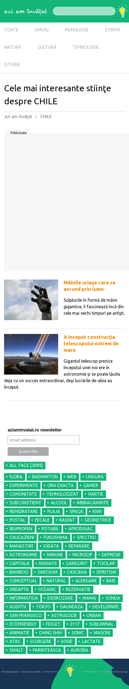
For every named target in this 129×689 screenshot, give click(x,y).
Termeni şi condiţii (31, 672)
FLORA (15, 476)
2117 (75, 624)
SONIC (78, 632)
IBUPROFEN (20, 528)
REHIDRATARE (23, 511)
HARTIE (95, 494)
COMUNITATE (23, 494)
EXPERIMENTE (23, 485)
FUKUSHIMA (56, 537)
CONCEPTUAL (23, 580)
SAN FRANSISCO (25, 615)
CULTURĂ (47, 47)
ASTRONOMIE (23, 554)
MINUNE (55, 554)
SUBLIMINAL (101, 624)
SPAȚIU (42, 29)
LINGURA (95, 476)
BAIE (110, 580)
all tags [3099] (26, 465)
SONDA (112, 598)
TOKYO (43, 606)
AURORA (79, 650)
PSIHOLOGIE (77, 29)
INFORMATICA (23, 598)
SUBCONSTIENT (25, 502)
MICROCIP (82, 554)
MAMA (89, 598)
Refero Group (120, 672)
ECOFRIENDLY (23, 624)
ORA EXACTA (60, 485)
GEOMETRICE (97, 520)
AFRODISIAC (80, 528)
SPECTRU (86, 537)
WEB (71, 476)
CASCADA (77, 572)
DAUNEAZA (71, 606)
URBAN (94, 615)
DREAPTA (19, 589)
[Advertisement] (64, 204)
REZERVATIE (78, 589)
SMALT (16, 650)
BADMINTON (45, 476)
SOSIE (66, 641)
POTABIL (50, 528)
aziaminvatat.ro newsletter (35, 430)
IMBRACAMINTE (93, 502)
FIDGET (53, 624)
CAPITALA (19, 563)
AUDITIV (18, 606)
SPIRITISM (106, 572)
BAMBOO (18, 572)
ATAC (15, 641)
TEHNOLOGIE (86, 47)
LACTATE (91, 641)
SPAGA (76, 511)
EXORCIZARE (60, 598)
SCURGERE (40, 641)
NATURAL (56, 580)
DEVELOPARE (105, 606)
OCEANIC (47, 589)
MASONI (102, 632)
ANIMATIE (19, 632)
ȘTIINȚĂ (113, 29)
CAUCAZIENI (21, 537)
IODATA (51, 546)
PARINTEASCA (47, 650)
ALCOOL (59, 502)
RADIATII (48, 563)
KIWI (96, 511)
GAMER (90, 485)
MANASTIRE (21, 546)
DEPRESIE (111, 554)
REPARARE (79, 546)
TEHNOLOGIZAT (63, 494)
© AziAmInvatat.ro (11, 672)
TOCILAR (106, 563)
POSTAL (17, 520)
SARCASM (48, 572)
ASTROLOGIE (64, 615)
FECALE (42, 520)
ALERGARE (86, 580)
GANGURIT (77, 563)
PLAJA (53, 511)
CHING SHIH (50, 632)
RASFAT (67, 520)
